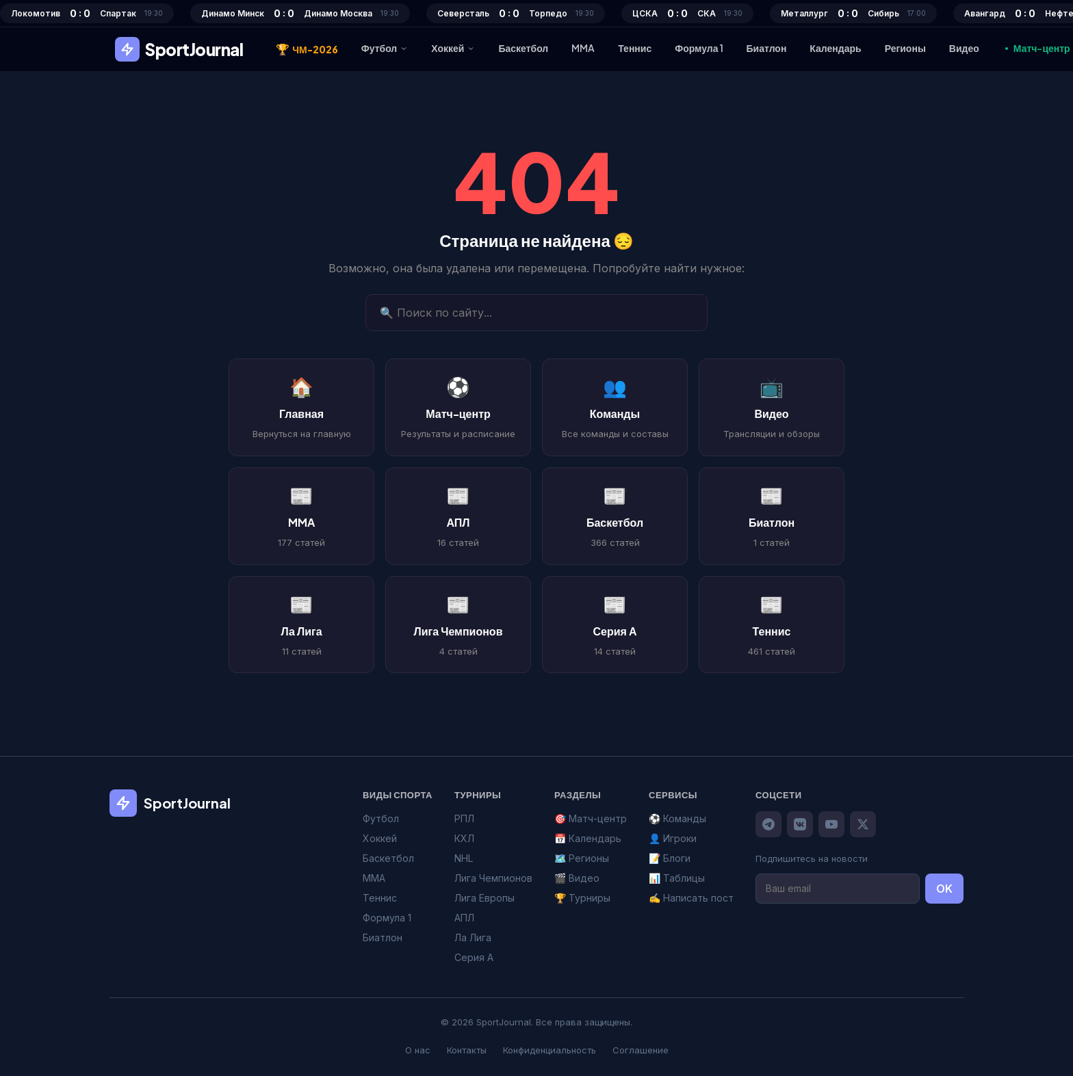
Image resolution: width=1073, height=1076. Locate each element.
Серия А (473, 957)
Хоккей (453, 48)
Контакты (467, 1050)
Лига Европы (484, 898)
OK (944, 888)
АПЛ (464, 917)
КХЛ (464, 838)
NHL (463, 858)
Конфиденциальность (549, 1050)
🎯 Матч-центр (590, 818)
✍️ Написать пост (691, 898)
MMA (583, 48)
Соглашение (640, 1050)
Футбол (385, 48)
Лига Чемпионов (493, 878)
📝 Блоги (669, 858)
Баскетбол (523, 48)
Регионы (905, 48)
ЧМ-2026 (307, 49)
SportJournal (179, 49)
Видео (964, 48)
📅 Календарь (587, 838)
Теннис (634, 48)
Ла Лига (472, 937)
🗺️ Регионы (581, 858)
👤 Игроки (673, 838)
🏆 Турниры (582, 898)
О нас (417, 1050)
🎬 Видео (576, 878)
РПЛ (464, 818)
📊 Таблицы (677, 878)
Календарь (835, 48)
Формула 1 (699, 48)
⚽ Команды (677, 818)
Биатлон (767, 48)
